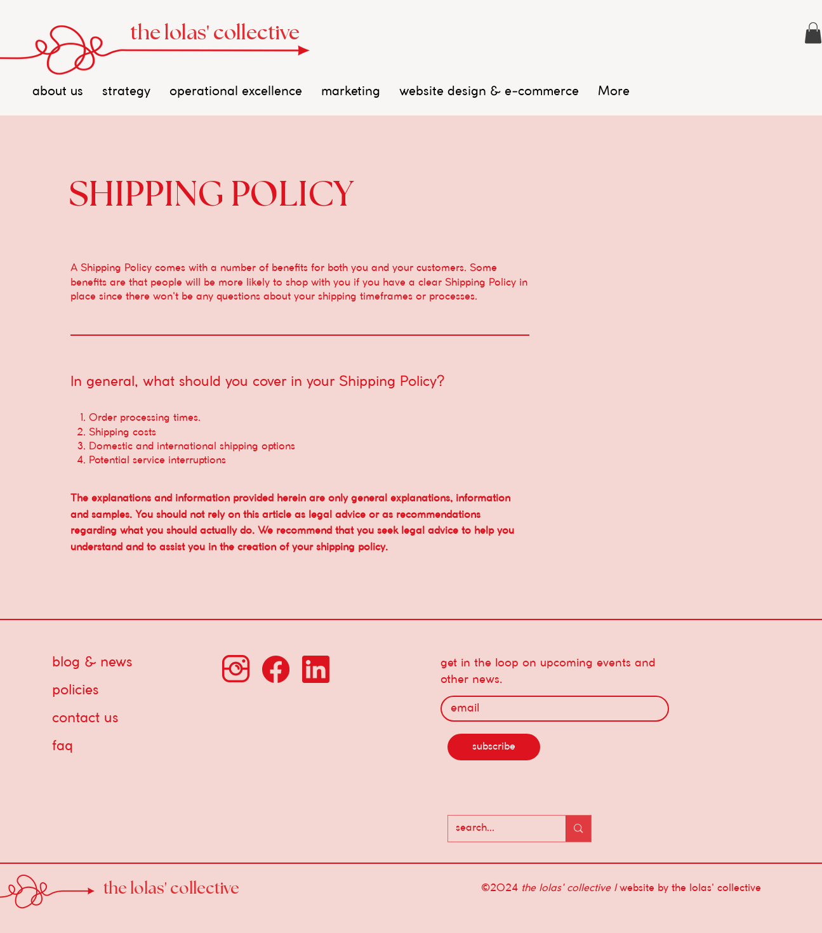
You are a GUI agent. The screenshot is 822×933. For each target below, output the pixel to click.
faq (62, 746)
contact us (85, 718)
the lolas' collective (215, 33)
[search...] (498, 829)
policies (75, 690)
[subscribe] (493, 747)
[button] (813, 32)
